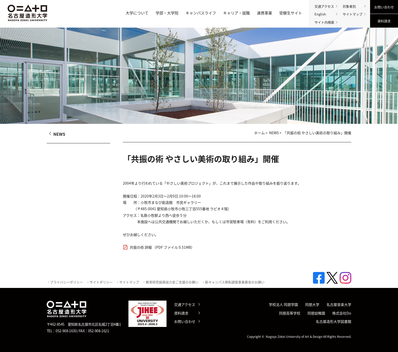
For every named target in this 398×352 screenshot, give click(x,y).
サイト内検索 (324, 22)
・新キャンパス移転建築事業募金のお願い (233, 282)
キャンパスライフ (201, 13)
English (320, 14)
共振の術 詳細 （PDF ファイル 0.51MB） (162, 247)
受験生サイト (290, 13)
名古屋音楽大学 (338, 304)
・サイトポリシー (99, 282)
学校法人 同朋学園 (283, 304)
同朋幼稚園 (316, 313)
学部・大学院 (167, 13)
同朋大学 (312, 304)
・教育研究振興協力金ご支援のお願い (170, 282)
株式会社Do (341, 313)
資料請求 (384, 20)
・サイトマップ (127, 282)
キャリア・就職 (236, 13)
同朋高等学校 (289, 313)
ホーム (259, 132)
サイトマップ (352, 14)
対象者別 (349, 6)
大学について (137, 13)
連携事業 (264, 13)
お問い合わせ (384, 7)
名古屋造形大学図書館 (333, 321)
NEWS (274, 132)
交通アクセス (324, 6)
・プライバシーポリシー (65, 282)
